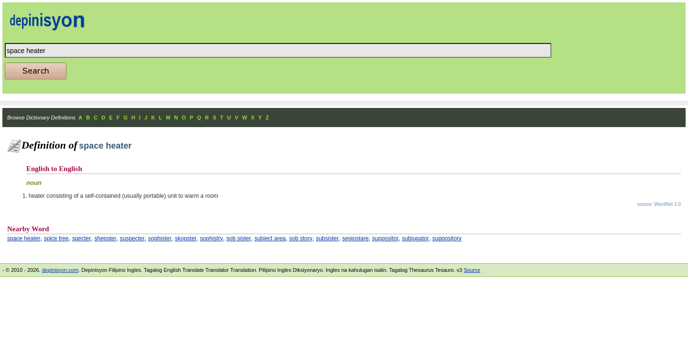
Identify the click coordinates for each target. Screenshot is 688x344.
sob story (300, 238)
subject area (269, 238)
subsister (327, 238)
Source (471, 270)
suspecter (132, 238)
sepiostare (355, 238)
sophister (160, 238)
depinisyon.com (60, 270)
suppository (447, 238)
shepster (105, 238)
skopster (185, 238)
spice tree (56, 238)
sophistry (211, 238)
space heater (23, 238)
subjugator (415, 238)
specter (81, 238)
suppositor (385, 238)
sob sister (238, 238)
